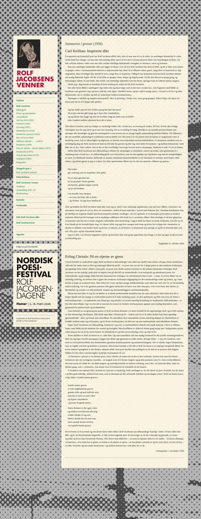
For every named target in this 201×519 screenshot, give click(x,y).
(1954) (25, 130)
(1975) (24, 151)
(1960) (25, 137)
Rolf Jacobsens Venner (27, 182)
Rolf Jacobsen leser (25, 222)
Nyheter (20, 100)
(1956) (28, 134)
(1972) (33, 148)
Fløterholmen (22, 177)
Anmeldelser (22, 116)
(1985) (23, 158)
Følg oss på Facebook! (27, 246)
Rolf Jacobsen (23, 106)
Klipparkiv (21, 162)
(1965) (29, 141)
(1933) (25, 120)
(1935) (23, 123)
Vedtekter (20, 186)
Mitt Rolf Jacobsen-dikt (27, 217)
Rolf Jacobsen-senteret (26, 172)
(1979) (27, 155)
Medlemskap (22, 193)
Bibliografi (21, 109)
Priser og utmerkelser (26, 113)
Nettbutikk (21, 205)
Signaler (20, 234)
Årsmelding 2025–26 (25, 190)
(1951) (23, 127)
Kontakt (20, 199)
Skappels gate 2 (23, 168)
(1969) (23, 144)
